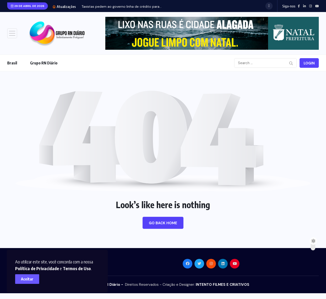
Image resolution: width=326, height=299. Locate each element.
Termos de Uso (78, 266)
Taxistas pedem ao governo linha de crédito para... (122, 6)
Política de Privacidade (39, 266)
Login (309, 63)
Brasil (12, 63)
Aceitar (29, 277)
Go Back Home (163, 223)
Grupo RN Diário (43, 63)
